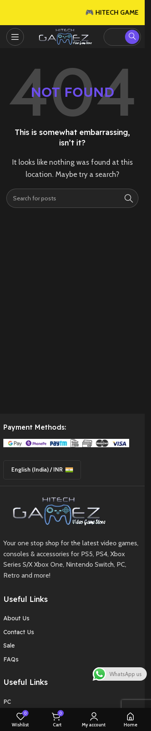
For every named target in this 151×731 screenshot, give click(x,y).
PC (7, 701)
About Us (16, 618)
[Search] (72, 198)
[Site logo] (63, 36)
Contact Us (18, 632)
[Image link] (56, 510)
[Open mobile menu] (15, 37)
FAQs (10, 659)
